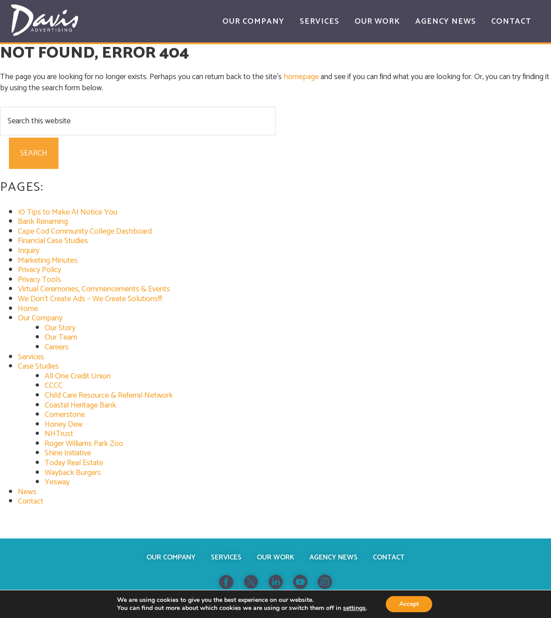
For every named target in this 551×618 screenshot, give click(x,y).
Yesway (57, 482)
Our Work (275, 557)
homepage (301, 77)
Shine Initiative (68, 453)
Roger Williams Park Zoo (84, 443)
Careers (57, 347)
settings (354, 608)
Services (31, 357)
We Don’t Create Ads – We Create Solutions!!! (90, 299)
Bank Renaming (43, 221)
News (27, 492)
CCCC (54, 385)
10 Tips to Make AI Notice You (67, 212)
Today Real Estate (74, 463)
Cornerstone (65, 414)
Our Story (60, 328)
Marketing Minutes (48, 260)
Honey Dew (64, 424)
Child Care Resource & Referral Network (109, 395)
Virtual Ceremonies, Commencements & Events (94, 289)
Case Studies (38, 366)
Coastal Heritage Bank (80, 405)
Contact (30, 501)
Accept (409, 604)
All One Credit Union (78, 376)
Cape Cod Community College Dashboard (85, 231)
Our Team (61, 337)
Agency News (333, 557)
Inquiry (28, 250)
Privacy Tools (39, 279)
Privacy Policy (39, 270)
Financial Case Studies (53, 241)
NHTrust (59, 434)
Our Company (40, 318)
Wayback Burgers (73, 472)
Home (28, 308)
